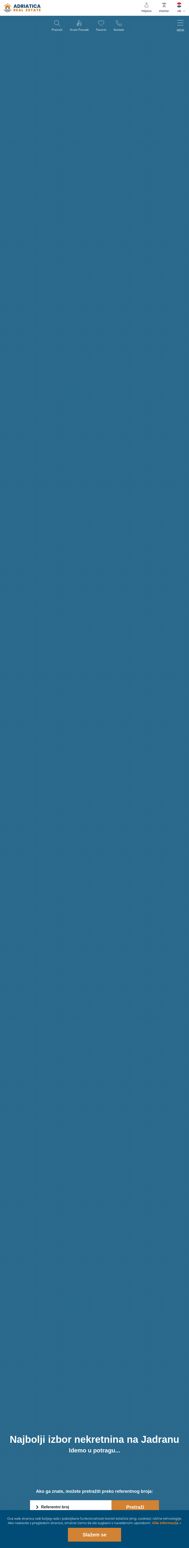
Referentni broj (55, 1507)
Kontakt (119, 30)
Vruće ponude (79, 30)
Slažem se (95, 1534)
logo (22, 7)
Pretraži (57, 30)
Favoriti (101, 30)
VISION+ (164, 11)
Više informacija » (166, 1523)
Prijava (147, 11)
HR (179, 11)
